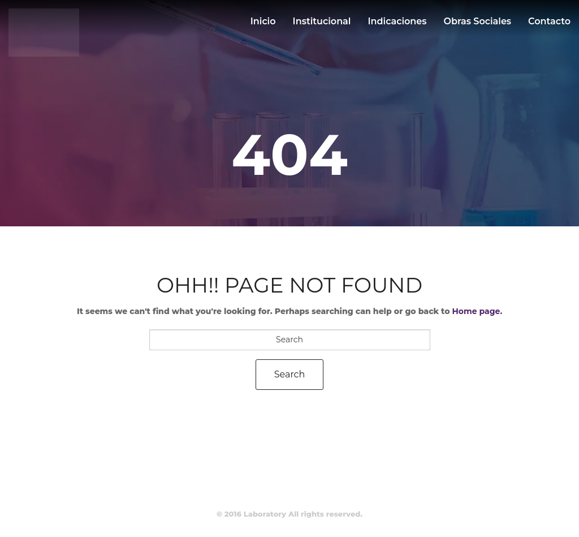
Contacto (549, 21)
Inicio (263, 21)
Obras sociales (478, 21)
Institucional (322, 21)
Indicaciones (397, 21)
